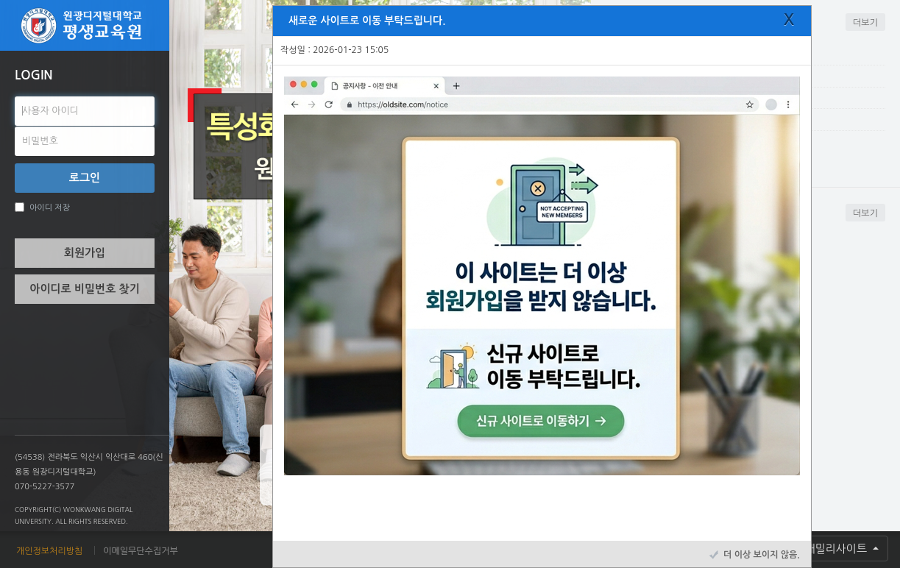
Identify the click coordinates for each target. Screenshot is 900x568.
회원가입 (84, 252)
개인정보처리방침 (49, 551)
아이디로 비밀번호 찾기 (84, 288)
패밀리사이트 (837, 548)
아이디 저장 (42, 207)
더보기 (865, 22)
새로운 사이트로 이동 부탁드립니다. (366, 20)
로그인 (84, 177)
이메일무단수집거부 (140, 551)
